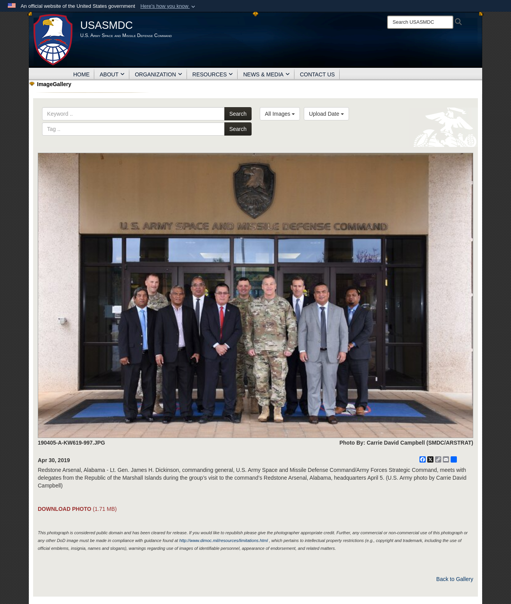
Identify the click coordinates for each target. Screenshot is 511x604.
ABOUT (112, 74)
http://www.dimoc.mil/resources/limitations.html (223, 540)
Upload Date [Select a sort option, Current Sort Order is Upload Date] (326, 114)
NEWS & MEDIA (266, 74)
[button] (168, 6)
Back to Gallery (454, 579)
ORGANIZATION (158, 74)
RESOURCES (212, 74)
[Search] (420, 22)
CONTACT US (317, 74)
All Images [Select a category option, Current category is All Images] (280, 114)
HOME (81, 74)
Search (238, 114)
